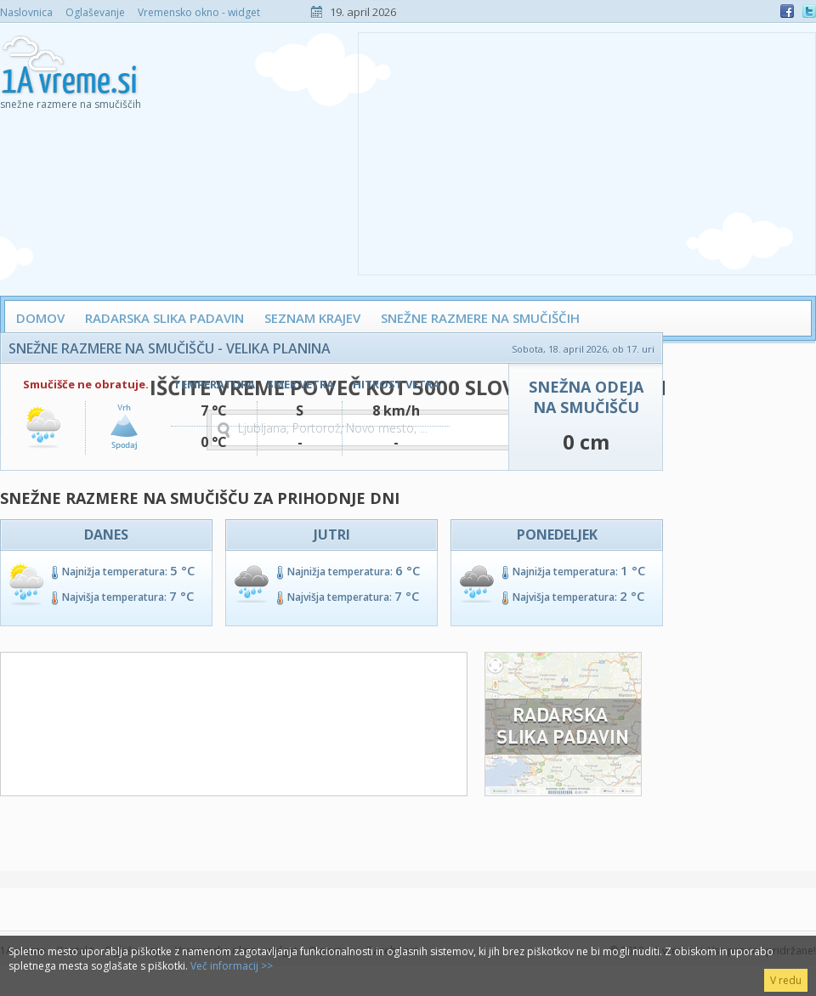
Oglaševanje (95, 12)
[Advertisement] (587, 152)
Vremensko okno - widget (199, 12)
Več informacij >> (231, 966)
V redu (786, 980)
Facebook (787, 11)
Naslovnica (26, 12)
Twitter (809, 11)
